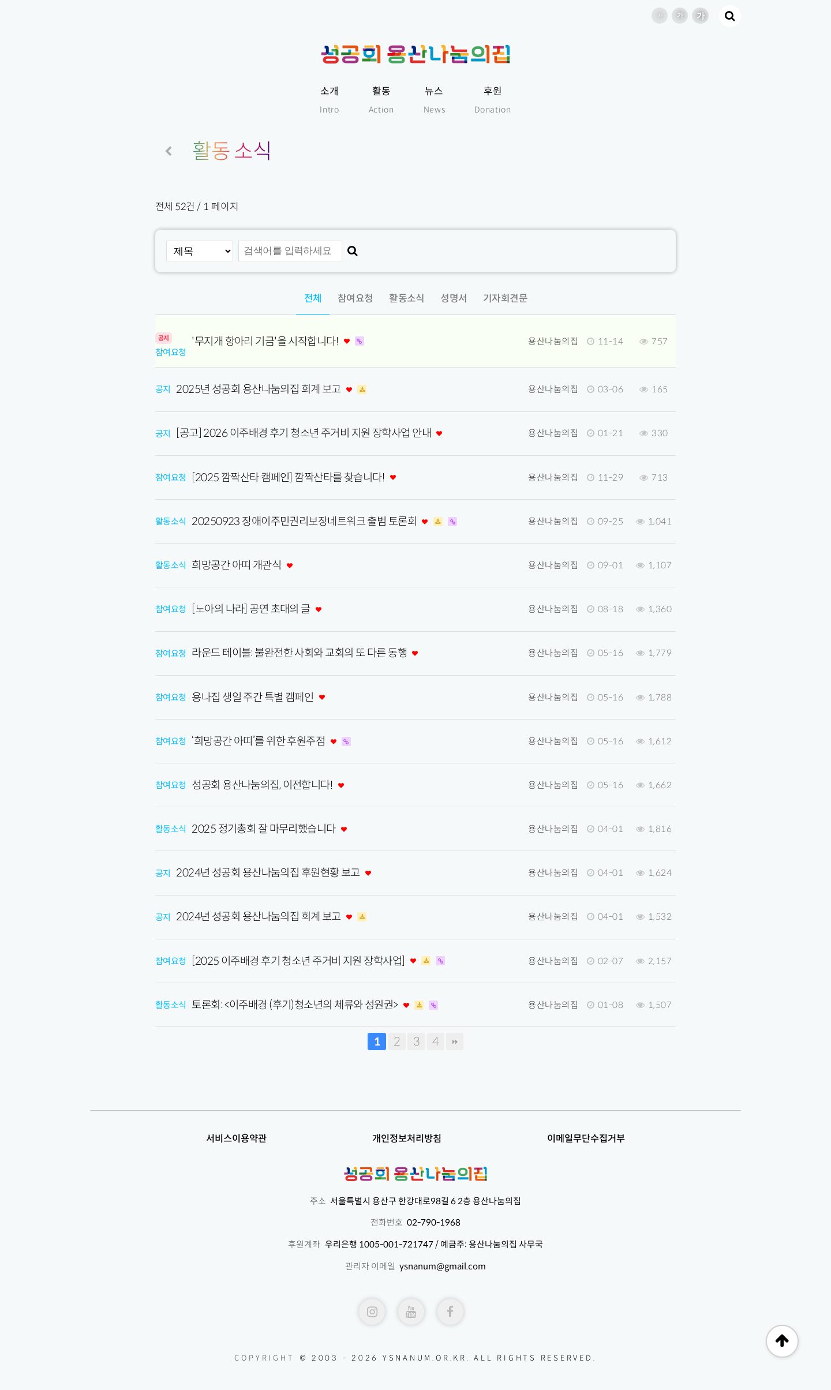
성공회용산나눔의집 (415, 54)
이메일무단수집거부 (586, 1139)
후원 (492, 101)
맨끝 (454, 1041)
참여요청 (355, 299)
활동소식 (407, 299)
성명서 (453, 299)
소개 (329, 101)
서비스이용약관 (236, 1139)
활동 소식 (232, 151)
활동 (381, 101)
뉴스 (435, 101)
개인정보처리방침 (406, 1139)
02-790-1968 (434, 1222)
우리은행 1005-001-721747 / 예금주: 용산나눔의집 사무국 (434, 1244)
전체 (313, 299)
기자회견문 (505, 299)
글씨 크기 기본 (660, 16)
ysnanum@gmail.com (442, 1266)
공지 (163, 389)
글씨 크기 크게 (680, 16)
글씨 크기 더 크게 (700, 16)
